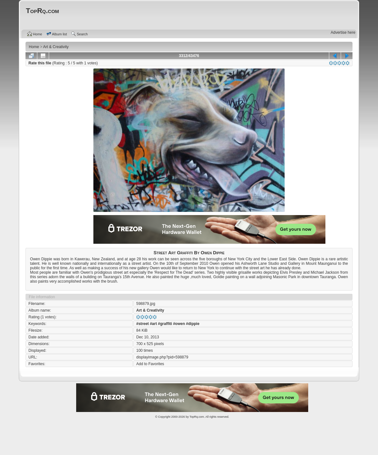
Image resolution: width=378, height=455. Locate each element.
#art (153, 323)
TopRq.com (196, 416)
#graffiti (165, 323)
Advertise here (343, 32)
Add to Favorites (150, 364)
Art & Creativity (150, 310)
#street (142, 323)
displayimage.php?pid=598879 (162, 357)
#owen (179, 323)
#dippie (193, 323)
